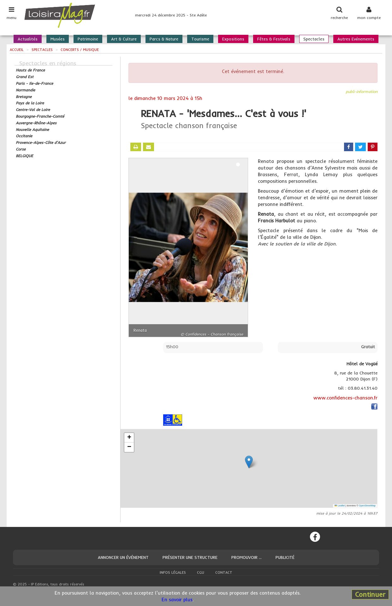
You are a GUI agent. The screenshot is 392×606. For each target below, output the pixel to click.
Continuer (370, 594)
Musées (57, 38)
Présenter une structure (190, 557)
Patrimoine (88, 38)
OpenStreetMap (367, 505)
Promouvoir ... (246, 557)
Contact (223, 572)
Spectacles (313, 38)
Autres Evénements (355, 38)
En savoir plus (177, 600)
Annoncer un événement (123, 557)
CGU (200, 572)
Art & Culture (124, 38)
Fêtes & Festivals (273, 38)
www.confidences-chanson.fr (345, 398)
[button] (249, 461)
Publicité (285, 557)
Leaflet (340, 505)
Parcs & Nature (164, 38)
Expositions (233, 38)
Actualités (28, 38)
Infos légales (173, 572)
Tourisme (200, 38)
